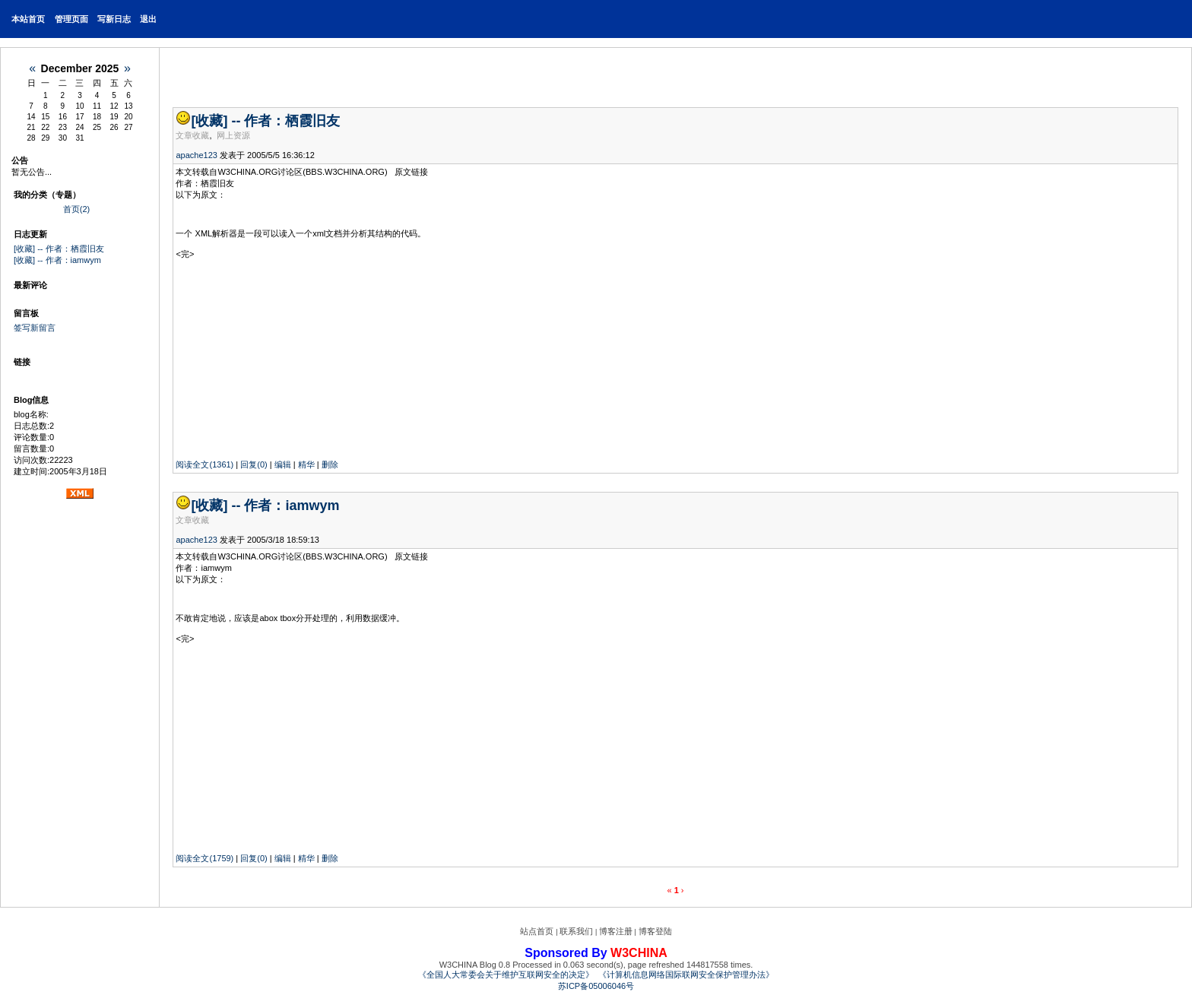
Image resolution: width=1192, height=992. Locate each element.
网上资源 (233, 135)
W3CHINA (638, 952)
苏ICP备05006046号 (596, 985)
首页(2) (76, 209)
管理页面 (71, 19)
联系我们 (576, 931)
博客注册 (615, 931)
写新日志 (114, 19)
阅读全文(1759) (204, 858)
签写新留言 (34, 327)
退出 (148, 19)
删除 (330, 464)
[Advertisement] (271, 355)
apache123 (196, 155)
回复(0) (253, 464)
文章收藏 (192, 135)
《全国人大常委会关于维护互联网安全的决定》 (506, 974)
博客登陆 (655, 931)
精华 (306, 464)
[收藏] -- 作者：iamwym (57, 260)
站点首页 (536, 931)
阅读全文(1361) (204, 464)
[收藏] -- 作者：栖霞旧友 (59, 248)
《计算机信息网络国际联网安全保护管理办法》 (686, 974)
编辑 (282, 464)
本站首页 (28, 19)
